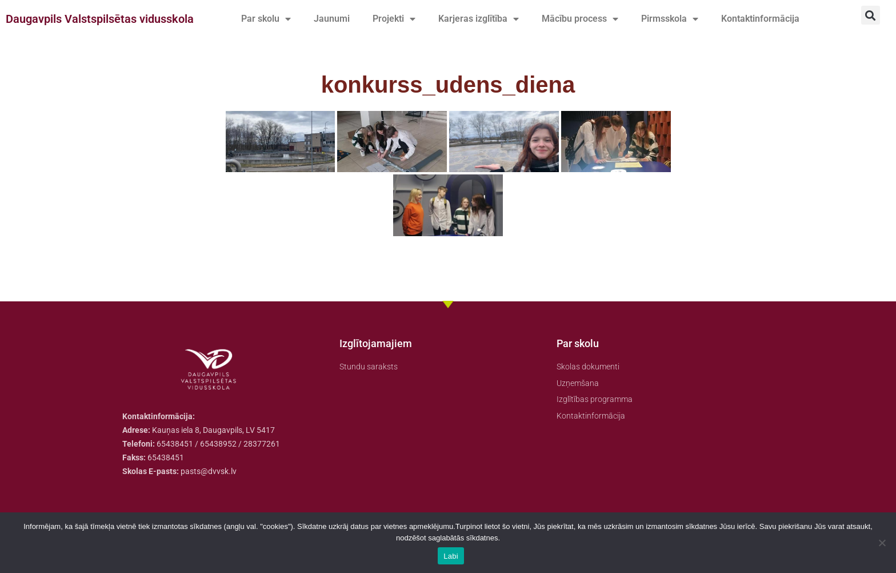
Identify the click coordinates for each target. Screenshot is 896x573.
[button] (870, 15)
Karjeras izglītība (478, 19)
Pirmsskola (669, 19)
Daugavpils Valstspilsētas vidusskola (100, 19)
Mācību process (580, 19)
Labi (450, 556)
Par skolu (266, 19)
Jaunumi (332, 18)
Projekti (394, 19)
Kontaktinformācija (760, 18)
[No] (881, 542)
